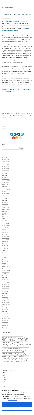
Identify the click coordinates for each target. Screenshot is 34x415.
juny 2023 (4, 173)
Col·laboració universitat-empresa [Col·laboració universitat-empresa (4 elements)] (14, 340)
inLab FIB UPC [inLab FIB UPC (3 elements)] (19, 348)
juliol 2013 (4, 325)
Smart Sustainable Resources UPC (17, 115)
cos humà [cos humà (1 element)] (13, 342)
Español (3, 126)
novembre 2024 (5, 159)
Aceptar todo (17, 404)
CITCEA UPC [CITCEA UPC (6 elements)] (16, 339)
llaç (17, 89)
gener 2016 (4, 281)
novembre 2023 (5, 166)
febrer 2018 (4, 250)
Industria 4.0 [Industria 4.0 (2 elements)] (10, 348)
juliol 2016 (4, 273)
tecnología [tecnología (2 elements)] (4, 359)
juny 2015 (4, 290)
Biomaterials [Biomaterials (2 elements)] (22, 337)
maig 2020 (4, 213)
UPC (31, 115)
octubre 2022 (5, 182)
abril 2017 (4, 263)
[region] (17, 401)
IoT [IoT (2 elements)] (23, 352)
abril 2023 (4, 175)
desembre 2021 (5, 189)
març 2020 (4, 216)
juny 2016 (4, 275)
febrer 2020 (4, 218)
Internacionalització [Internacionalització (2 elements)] (7, 352)
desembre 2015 (5, 282)
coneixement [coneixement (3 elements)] (6, 342)
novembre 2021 (5, 191)
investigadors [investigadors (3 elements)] (17, 352)
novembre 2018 (5, 238)
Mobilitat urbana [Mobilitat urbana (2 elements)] (20, 353)
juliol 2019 (4, 229)
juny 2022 (4, 186)
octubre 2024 (5, 161)
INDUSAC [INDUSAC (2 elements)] (4, 348)
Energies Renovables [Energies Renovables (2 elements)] (25, 344)
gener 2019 (4, 234)
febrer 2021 (4, 204)
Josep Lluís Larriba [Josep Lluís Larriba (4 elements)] (9, 353)
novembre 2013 (5, 320)
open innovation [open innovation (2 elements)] (6, 355)
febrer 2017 (4, 266)
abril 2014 (4, 311)
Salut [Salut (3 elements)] (13, 355)
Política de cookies (12, 400)
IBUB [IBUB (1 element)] (28, 347)
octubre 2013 (5, 322)
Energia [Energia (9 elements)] (15, 344)
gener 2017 (4, 268)
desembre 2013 (5, 318)
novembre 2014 (5, 300)
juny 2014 (4, 307)
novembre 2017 (5, 254)
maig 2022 (4, 188)
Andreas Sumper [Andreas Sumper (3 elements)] (7, 337)
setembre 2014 (5, 304)
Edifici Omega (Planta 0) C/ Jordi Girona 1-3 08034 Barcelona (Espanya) (5, 383)
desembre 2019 (5, 222)
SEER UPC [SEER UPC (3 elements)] (26, 355)
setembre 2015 (5, 288)
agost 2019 (4, 227)
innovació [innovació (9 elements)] (7, 350)
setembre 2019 (5, 225)
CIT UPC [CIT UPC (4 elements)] (25, 339)
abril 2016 (4, 277)
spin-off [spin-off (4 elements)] (9, 358)
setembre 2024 (5, 163)
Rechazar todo (17, 412)
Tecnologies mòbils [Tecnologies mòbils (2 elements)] (24, 358)
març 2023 (4, 177)
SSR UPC (27, 115)
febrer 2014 (4, 315)
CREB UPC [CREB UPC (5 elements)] (19, 342)
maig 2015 (4, 291)
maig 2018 (4, 245)
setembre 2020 (5, 209)
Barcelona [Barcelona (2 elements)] (16, 337)
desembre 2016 (5, 270)
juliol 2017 (4, 257)
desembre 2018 (5, 236)
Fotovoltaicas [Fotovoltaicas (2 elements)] (17, 346)
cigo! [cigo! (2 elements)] (10, 339)
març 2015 (4, 295)
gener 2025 (4, 157)
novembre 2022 (5, 180)
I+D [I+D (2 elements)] (26, 347)
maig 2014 (4, 309)
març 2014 (4, 313)
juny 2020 (4, 211)
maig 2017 (4, 261)
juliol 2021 (4, 197)
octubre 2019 (5, 223)
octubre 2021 (5, 193)
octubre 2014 (5, 302)
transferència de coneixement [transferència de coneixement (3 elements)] (12, 361)
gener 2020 (4, 220)
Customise (17, 408)
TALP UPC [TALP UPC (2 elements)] (15, 358)
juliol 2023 (4, 172)
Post (18, 113)
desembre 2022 (5, 179)
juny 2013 (4, 327)
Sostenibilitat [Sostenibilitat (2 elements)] (24, 356)
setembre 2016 (5, 272)
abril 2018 (4, 247)
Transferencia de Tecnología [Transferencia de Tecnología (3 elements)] (17, 359)
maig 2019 (4, 231)
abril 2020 (4, 214)
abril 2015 (4, 293)
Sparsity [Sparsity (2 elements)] (4, 358)
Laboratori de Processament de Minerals (16, 14)
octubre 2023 (5, 168)
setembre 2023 (5, 170)
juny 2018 (4, 243)
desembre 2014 (5, 298)
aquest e (13, 89)
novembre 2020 (5, 207)
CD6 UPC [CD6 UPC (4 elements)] (5, 339)
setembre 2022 (5, 184)
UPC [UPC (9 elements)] (25, 361)
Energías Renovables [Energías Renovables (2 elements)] (7, 346)
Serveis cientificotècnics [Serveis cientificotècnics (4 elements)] (11, 356)
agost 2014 (4, 306)
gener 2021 (4, 205)
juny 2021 (4, 198)
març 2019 (4, 232)
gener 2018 (4, 252)
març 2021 (4, 202)
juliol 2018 (4, 241)
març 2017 (4, 264)
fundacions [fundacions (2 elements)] (24, 346)
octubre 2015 (5, 286)
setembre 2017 (5, 256)
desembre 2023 (5, 164)
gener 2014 (4, 316)
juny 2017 (4, 259)
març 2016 (4, 279)
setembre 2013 (5, 323)
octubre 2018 (5, 239)
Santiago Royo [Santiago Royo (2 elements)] (19, 355)
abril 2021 (4, 200)
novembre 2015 (5, 284)
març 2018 (4, 248)
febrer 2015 (4, 297)
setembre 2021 (5, 195)
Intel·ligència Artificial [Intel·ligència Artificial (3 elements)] (19, 350)
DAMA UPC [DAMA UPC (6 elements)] (6, 344)
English (3, 128)
